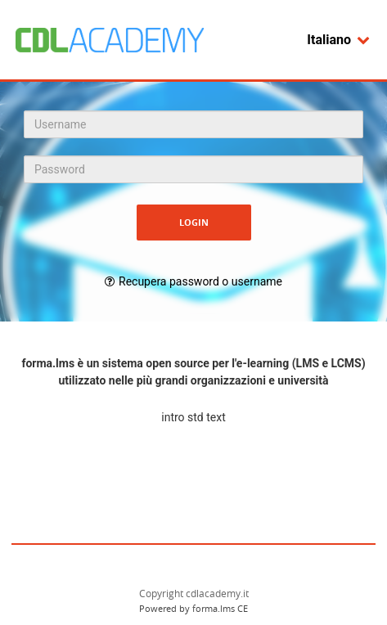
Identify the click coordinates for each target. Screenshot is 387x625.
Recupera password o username (200, 281)
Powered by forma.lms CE (193, 608)
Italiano (339, 39)
